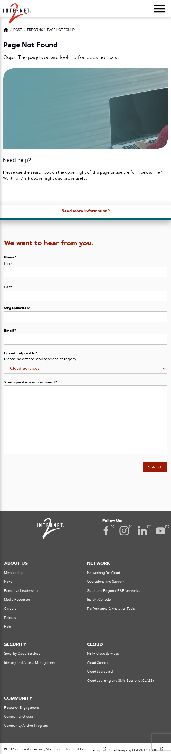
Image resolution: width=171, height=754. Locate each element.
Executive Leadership (21, 591)
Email (10, 330)
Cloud (95, 645)
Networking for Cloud (103, 573)
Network (98, 563)
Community (18, 698)
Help (7, 626)
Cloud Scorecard (100, 671)
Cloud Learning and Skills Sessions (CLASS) (120, 681)
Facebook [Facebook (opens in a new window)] (106, 530)
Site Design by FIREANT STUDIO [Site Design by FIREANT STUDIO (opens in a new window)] (136, 750)
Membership (13, 573)
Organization (17, 308)
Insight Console (99, 599)
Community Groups (19, 716)
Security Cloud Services (22, 654)
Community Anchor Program (26, 726)
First (8, 263)
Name (10, 257)
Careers (10, 609)
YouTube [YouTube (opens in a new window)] (160, 530)
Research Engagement (21, 708)
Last (8, 287)
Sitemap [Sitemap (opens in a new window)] (98, 750)
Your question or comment (30, 382)
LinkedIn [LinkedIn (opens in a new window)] (142, 530)
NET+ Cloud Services (103, 654)
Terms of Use (75, 749)
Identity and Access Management (29, 663)
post (17, 30)
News (8, 582)
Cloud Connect (98, 663)
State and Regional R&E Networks (113, 591)
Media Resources (17, 599)
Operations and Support (105, 582)
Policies (10, 618)
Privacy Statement (48, 749)
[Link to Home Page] (5, 30)
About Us (16, 563)
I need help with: (21, 353)
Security (15, 645)
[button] (17, 11)
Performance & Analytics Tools (111, 609)
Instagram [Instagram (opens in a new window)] (124, 530)
